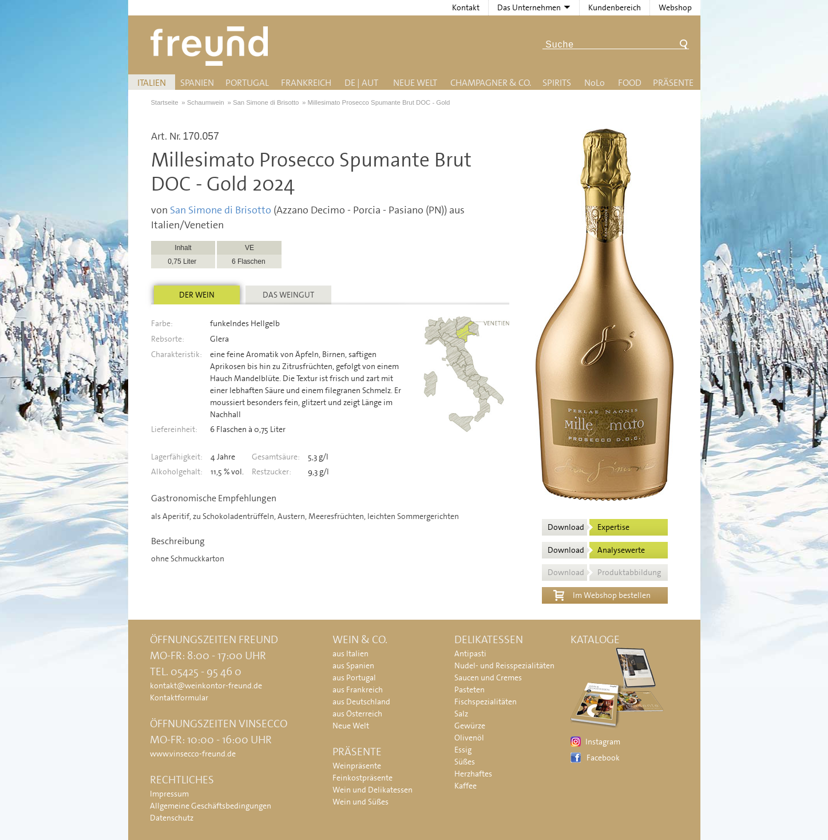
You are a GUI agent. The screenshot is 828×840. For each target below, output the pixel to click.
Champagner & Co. (490, 83)
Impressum (169, 794)
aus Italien (350, 653)
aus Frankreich (357, 689)
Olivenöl (469, 737)
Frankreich (306, 83)
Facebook (603, 757)
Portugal (247, 83)
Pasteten (469, 689)
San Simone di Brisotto (220, 210)
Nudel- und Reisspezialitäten (504, 665)
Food (629, 83)
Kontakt (466, 7)
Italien (151, 83)
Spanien (197, 83)
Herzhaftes (473, 773)
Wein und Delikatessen (372, 789)
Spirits (556, 83)
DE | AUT (361, 83)
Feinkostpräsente (362, 777)
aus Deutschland (361, 701)
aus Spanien (353, 665)
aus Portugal (354, 677)
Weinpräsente (356, 765)
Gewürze (469, 725)
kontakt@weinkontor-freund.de (206, 685)
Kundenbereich (614, 7)
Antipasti (470, 653)
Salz (461, 713)
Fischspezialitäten (485, 701)
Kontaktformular (179, 697)
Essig (463, 749)
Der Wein (197, 295)
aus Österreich (357, 713)
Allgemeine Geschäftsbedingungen (210, 806)
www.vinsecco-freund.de (193, 753)
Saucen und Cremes (488, 677)
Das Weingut (288, 295)
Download (588, 527)
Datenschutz (171, 818)
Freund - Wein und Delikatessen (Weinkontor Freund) (211, 46)
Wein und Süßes (360, 802)
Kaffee (465, 785)
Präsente (673, 83)
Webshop (675, 7)
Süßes (464, 761)
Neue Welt (415, 83)
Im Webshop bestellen (602, 594)
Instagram (602, 741)
